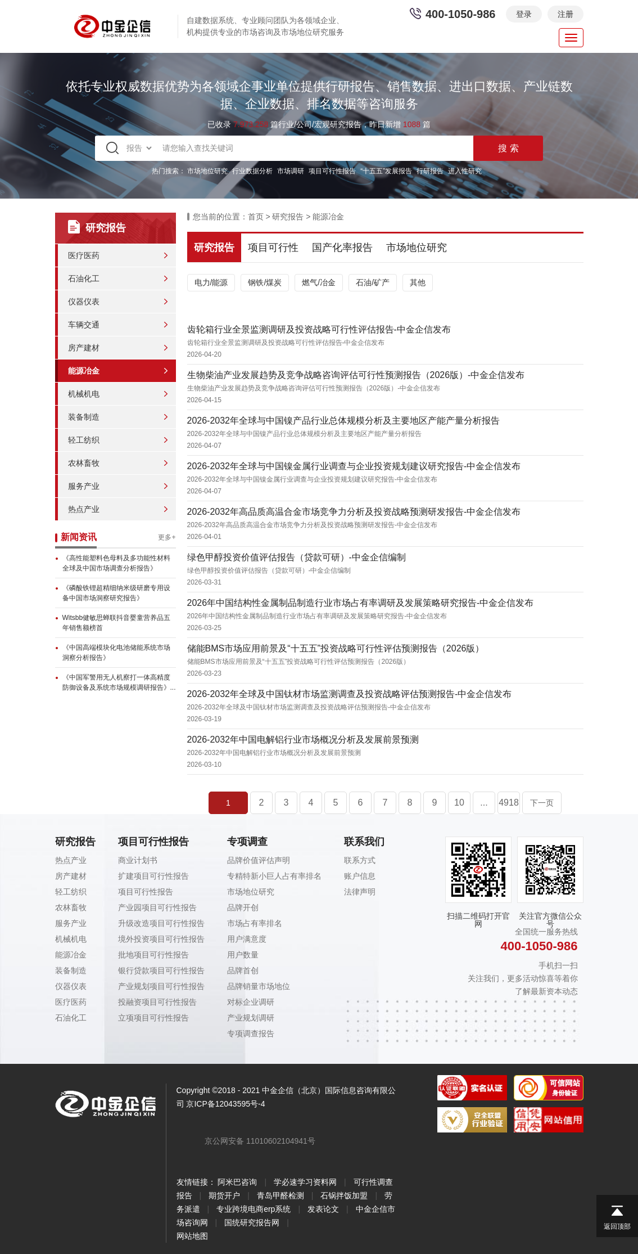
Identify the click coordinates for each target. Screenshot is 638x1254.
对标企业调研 (250, 1001)
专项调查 (247, 841)
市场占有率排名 (254, 923)
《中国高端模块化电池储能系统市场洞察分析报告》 (116, 653)
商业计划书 (137, 860)
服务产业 (83, 486)
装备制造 (83, 416)
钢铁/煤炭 (265, 282)
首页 (256, 216)
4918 (509, 802)
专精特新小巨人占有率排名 (274, 875)
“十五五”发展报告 (386, 171)
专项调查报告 (250, 1033)
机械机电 (83, 393)
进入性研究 (465, 171)
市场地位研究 (207, 171)
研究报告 (288, 216)
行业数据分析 (252, 171)
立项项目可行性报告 (153, 1017)
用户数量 (243, 954)
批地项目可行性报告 (153, 954)
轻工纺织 (83, 439)
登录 (524, 14)
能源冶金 (83, 370)
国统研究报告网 (251, 1222)
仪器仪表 (83, 301)
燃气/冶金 (319, 282)
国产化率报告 (342, 247)
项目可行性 (273, 247)
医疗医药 (83, 255)
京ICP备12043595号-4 (225, 1103)
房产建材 (83, 347)
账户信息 (359, 875)
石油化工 (83, 278)
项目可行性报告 (332, 171)
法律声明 (359, 891)
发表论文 (323, 1208)
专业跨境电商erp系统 (253, 1208)
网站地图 (192, 1235)
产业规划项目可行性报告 (161, 986)
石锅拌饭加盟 (344, 1195)
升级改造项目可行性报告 (161, 923)
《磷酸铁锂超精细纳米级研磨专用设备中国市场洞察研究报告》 (116, 593)
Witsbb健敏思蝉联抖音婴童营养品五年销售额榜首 (116, 623)
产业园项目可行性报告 (157, 907)
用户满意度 (246, 938)
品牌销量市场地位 (258, 986)
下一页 (542, 802)
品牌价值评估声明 (258, 860)
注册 (565, 14)
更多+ (166, 537)
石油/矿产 (373, 282)
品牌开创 (243, 907)
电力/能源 (211, 282)
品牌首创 (243, 970)
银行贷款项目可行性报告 (161, 970)
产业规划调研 (250, 1017)
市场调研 (290, 171)
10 (459, 802)
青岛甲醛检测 (280, 1195)
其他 (418, 282)
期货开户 (224, 1195)
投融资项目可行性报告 (157, 1001)
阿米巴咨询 (237, 1181)
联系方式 (359, 860)
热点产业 (83, 509)
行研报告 (430, 171)
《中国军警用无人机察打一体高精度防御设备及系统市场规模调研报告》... (119, 682)
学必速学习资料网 (305, 1181)
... (483, 802)
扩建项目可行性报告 (153, 875)
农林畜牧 (83, 463)
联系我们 (364, 841)
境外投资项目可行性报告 (161, 938)
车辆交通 (83, 324)
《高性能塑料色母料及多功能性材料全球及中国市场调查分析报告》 (116, 563)
